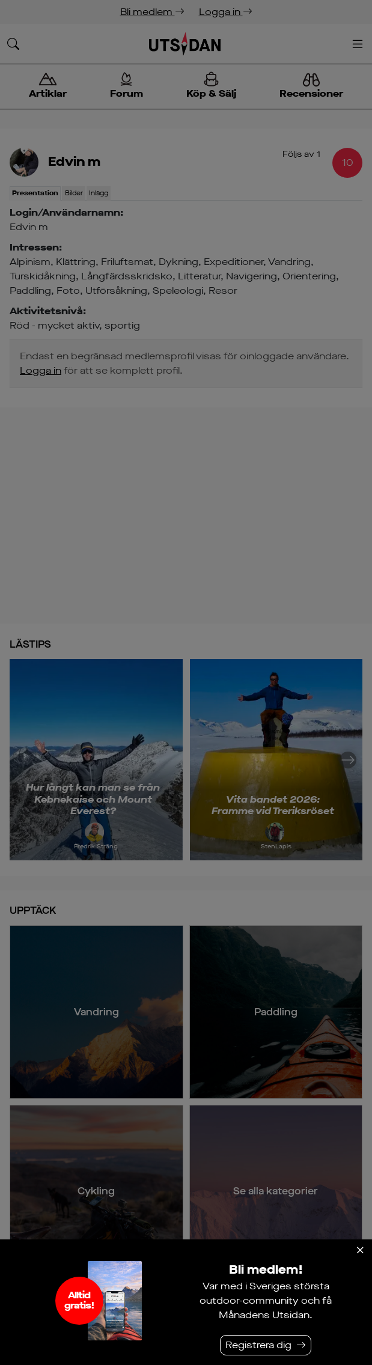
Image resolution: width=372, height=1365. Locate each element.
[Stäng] (360, 1250)
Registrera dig (258, 1345)
